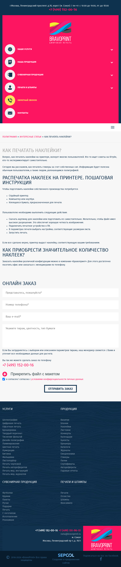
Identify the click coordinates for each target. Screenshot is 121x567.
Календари (66, 437)
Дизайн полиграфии (13, 440)
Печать (6, 510)
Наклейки (66, 427)
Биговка (6, 454)
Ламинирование (10, 444)
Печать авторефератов (14, 467)
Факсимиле (67, 503)
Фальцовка (8, 457)
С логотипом (8, 513)
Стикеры (65, 457)
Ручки (5, 503)
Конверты (66, 433)
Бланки (64, 423)
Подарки (6, 506)
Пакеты (6, 500)
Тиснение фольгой (12, 437)
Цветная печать (10, 447)
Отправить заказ (60, 389)
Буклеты (65, 440)
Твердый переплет (12, 433)
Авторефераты (68, 467)
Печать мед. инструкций (15, 471)
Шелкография (9, 420)
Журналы (65, 450)
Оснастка (65, 496)
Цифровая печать (11, 423)
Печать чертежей (11, 464)
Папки (64, 461)
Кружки (6, 496)
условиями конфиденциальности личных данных (57, 379)
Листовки (65, 430)
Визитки (65, 420)
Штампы (65, 500)
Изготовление (9, 517)
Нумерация (8, 450)
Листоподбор (9, 461)
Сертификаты (68, 464)
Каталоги (65, 447)
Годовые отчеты (69, 471)
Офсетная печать (11, 427)
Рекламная (8, 520)
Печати (64, 493)
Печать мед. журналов (14, 474)
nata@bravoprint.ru (71, 534)
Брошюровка (9, 430)
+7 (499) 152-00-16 (63, 9)
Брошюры (66, 444)
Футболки (7, 493)
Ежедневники (68, 454)
